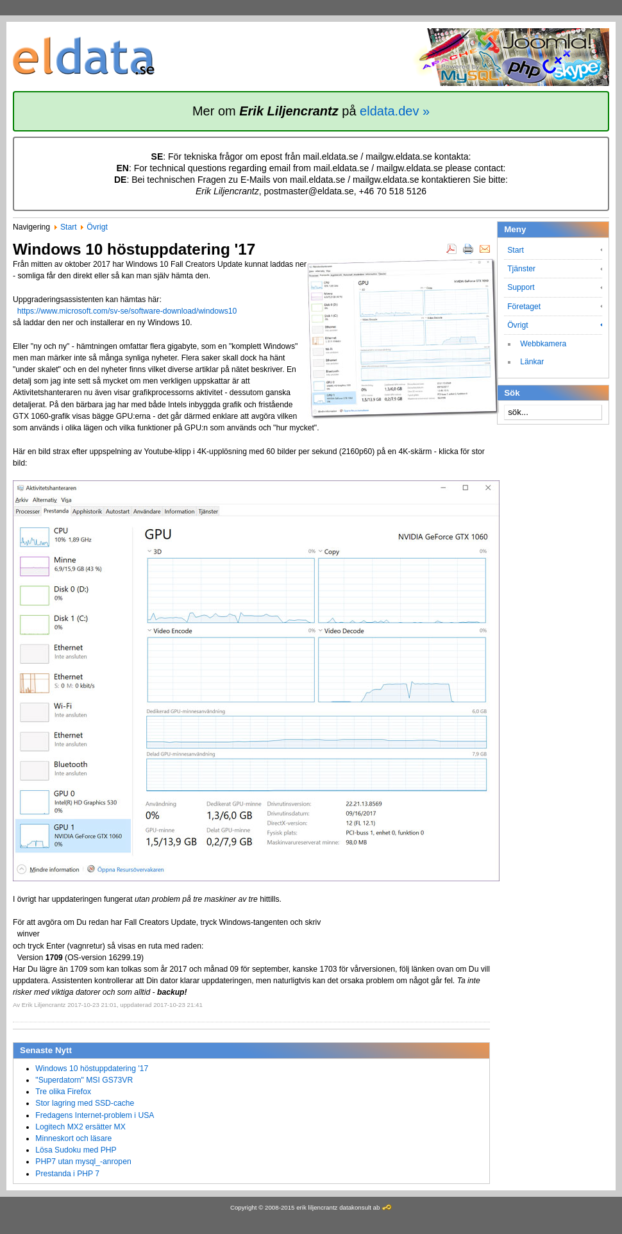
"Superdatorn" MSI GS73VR (84, 1080)
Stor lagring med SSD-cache (84, 1103)
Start (68, 227)
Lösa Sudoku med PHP (75, 1149)
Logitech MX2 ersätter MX (80, 1126)
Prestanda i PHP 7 (67, 1173)
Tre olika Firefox (63, 1091)
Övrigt (97, 227)
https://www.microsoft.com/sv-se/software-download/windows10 (127, 311)
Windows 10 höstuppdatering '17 (91, 1068)
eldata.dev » (395, 111)
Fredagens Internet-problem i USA (94, 1115)
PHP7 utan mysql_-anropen (83, 1161)
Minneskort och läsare (73, 1138)
